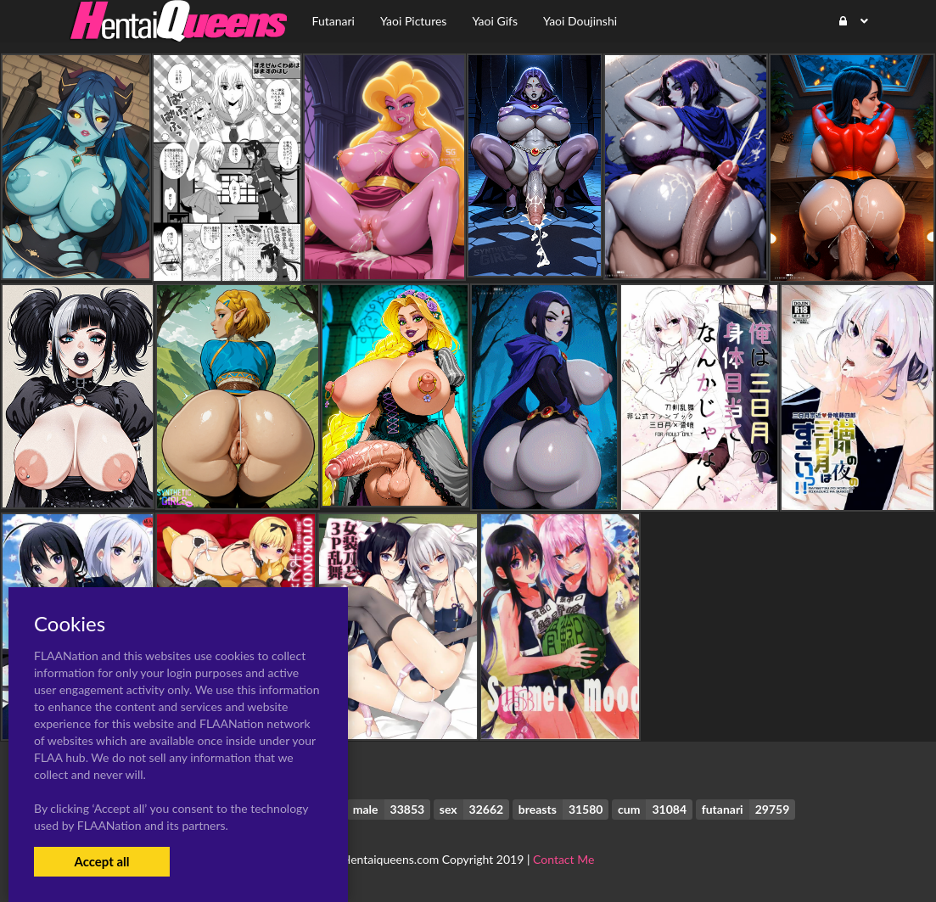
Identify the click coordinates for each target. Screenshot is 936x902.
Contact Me (563, 859)
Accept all (101, 861)
